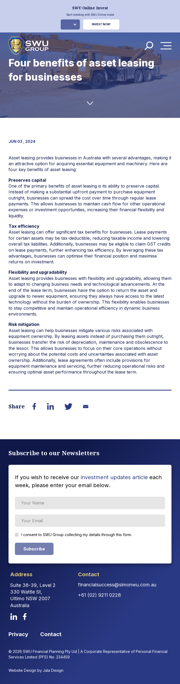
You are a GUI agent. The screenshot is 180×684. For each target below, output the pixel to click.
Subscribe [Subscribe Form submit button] (34, 549)
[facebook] (25, 616)
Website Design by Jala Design (36, 670)
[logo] (28, 46)
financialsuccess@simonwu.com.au (117, 584)
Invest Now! (101, 24)
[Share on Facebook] (34, 406)
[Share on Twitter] (68, 406)
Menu (167, 45)
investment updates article (114, 477)
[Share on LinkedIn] (50, 406)
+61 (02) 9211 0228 (99, 595)
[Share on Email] (85, 406)
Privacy (18, 634)
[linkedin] (13, 616)
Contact (51, 634)
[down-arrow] (90, 103)
